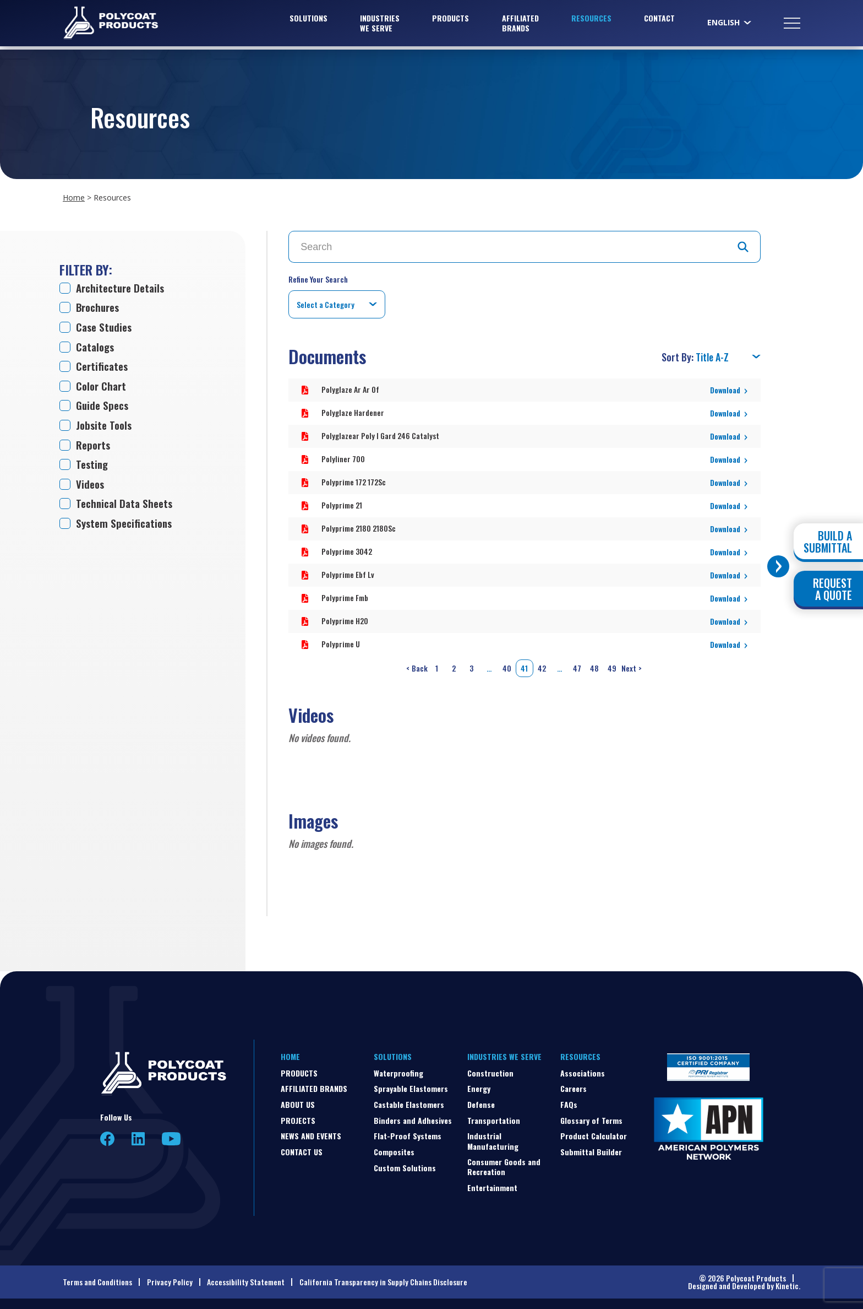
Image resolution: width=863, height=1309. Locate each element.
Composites (394, 1149)
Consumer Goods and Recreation (503, 1164)
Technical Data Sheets (127, 509)
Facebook (107, 1136)
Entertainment (492, 1185)
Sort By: (679, 354)
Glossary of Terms (591, 1117)
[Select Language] (730, 24)
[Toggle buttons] (778, 566)
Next (632, 665)
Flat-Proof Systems (407, 1133)
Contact (659, 19)
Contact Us (302, 1149)
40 (506, 665)
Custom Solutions (405, 1165)
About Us (298, 1101)
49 (612, 665)
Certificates (103, 368)
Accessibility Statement (246, 1279)
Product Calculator (593, 1133)
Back (416, 665)
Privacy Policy (170, 1279)
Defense (481, 1101)
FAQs (568, 1101)
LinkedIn (138, 1136)
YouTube (171, 1136)
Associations (582, 1070)
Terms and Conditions (97, 1279)
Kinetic (787, 1283)
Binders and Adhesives (413, 1117)
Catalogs (96, 348)
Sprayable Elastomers (411, 1085)
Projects (298, 1117)
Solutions (308, 19)
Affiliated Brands (520, 24)
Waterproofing (398, 1070)
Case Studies (105, 328)
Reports (94, 449)
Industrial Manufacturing (492, 1138)
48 (594, 665)
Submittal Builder (591, 1149)
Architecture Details (123, 288)
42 (542, 665)
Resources (591, 19)
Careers (573, 1085)
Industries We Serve (380, 24)
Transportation (493, 1117)
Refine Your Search (318, 279)
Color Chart (102, 388)
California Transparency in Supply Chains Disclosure (383, 1279)
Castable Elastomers (409, 1101)
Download (725, 387)
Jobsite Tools (105, 429)
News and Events (311, 1133)
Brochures (99, 307)
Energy (478, 1085)
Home (74, 197)
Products (450, 19)
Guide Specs (103, 408)
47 (577, 665)
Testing (93, 469)
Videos (91, 489)
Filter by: (85, 269)
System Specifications (126, 530)
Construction (490, 1070)
